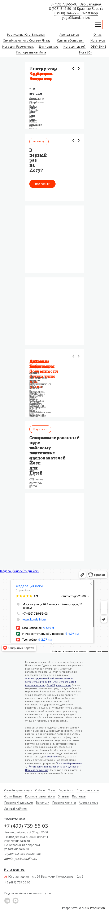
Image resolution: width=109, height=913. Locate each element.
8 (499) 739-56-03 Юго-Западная (76, 4)
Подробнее (42, 184)
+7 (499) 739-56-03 (26, 825)
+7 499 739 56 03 (36, 321)
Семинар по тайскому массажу (40, 445)
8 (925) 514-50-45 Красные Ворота (76, 9)
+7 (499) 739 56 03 (17, 882)
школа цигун (63, 685)
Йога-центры (14, 869)
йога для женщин (35, 685)
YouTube (15, 900)
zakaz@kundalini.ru (17, 841)
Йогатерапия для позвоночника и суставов (53, 766)
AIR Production (94, 908)
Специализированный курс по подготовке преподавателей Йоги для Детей (54, 455)
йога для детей (67, 681)
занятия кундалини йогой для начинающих (50, 678)
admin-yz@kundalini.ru (20, 859)
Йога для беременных (69, 763)
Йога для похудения (36, 770)
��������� (7, 900)
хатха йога (31, 681)
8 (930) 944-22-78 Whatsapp (76, 13)
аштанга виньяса (48, 681)
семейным (51, 756)
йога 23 (51, 685)
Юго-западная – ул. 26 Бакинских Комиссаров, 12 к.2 (43, 876)
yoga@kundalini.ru (76, 18)
